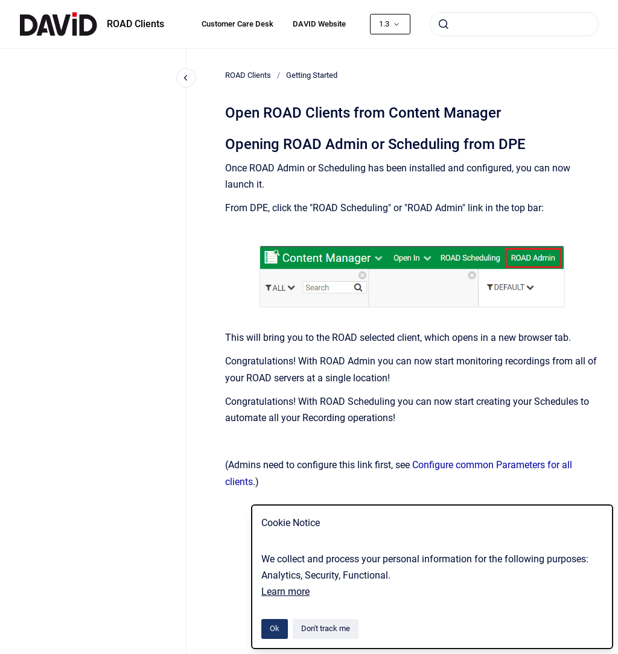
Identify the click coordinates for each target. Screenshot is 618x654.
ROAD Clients (135, 24)
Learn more (285, 591)
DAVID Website (319, 23)
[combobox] (514, 24)
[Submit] (443, 24)
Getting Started (311, 75)
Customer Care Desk (237, 23)
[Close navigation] (186, 77)
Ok (274, 628)
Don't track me (325, 628)
